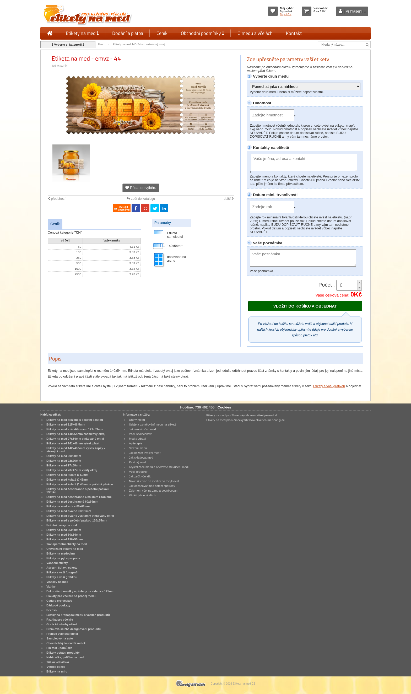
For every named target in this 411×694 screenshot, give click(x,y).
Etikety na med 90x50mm (63, 456)
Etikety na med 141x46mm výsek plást (72, 443)
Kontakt (294, 33)
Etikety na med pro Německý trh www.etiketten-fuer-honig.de (245, 420)
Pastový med (137, 462)
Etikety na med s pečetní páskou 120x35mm (76, 520)
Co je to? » (285, 14)
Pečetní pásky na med (61, 525)
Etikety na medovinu (60, 553)
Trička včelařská (57, 662)
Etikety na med (82, 33)
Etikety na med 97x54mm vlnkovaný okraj (75, 438)
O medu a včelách (255, 33)
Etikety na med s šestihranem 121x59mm (74, 429)
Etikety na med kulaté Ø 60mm (67, 474)
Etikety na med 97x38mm (63, 465)
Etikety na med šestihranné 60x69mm (72, 501)
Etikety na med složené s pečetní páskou (74, 419)
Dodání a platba (127, 33)
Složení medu (138, 448)
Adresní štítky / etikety (61, 567)
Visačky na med (57, 581)
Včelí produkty (138, 471)
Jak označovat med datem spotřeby (152, 485)
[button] (359, 282)
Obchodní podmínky (202, 33)
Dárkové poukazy (58, 605)
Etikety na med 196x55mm (64, 539)
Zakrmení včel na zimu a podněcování (153, 490)
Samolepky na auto (59, 638)
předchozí (56, 199)
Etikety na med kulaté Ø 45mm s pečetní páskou (79, 484)
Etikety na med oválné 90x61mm (68, 511)
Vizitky (51, 586)
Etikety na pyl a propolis (63, 558)
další (229, 199)
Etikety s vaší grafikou (329, 386)
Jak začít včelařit (139, 476)
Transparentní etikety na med (66, 544)
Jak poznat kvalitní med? (145, 452)
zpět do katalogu (141, 199)
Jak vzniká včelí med (142, 429)
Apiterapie (135, 443)
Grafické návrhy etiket (61, 624)
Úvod (101, 44)
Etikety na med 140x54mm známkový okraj (139, 44)
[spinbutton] (349, 285)
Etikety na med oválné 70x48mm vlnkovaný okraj (80, 515)
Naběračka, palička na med (65, 657)
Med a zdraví (137, 438)
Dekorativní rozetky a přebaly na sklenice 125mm (80, 591)
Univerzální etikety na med (64, 548)
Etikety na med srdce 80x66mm (68, 506)
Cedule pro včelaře (59, 600)
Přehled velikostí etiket (62, 633)
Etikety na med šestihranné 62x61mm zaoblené (79, 496)
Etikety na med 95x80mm (63, 529)
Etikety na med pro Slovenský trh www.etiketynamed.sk (242, 415)
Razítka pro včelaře (59, 619)
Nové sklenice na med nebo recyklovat (154, 481)
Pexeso (51, 610)
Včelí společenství (141, 433)
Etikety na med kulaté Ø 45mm (67, 479)
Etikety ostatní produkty (63, 652)
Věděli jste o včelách (142, 495)
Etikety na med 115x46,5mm (65, 424)
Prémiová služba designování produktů (73, 629)
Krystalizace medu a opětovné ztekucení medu (159, 467)
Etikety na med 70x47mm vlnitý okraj (71, 470)
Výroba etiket (55, 666)
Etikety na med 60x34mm (63, 534)
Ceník (161, 33)
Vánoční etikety (57, 562)
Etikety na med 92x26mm (63, 460)
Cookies (224, 407)
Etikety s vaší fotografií (62, 572)
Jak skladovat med (141, 457)
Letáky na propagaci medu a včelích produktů (78, 614)
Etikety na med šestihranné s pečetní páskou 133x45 (77, 490)
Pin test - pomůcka (59, 647)
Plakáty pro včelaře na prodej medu (70, 596)
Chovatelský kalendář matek (66, 643)
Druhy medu (137, 419)
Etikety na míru (56, 671)
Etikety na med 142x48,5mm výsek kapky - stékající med (75, 449)
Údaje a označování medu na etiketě (152, 424)
